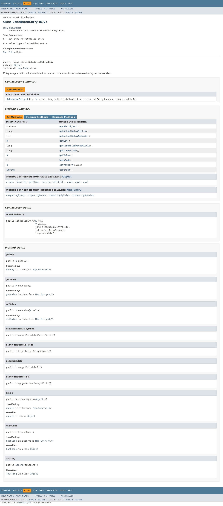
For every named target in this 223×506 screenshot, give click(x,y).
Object (18, 65)
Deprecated (52, 3)
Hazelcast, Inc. (25, 503)
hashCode (65, 160)
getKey (64, 141)
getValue (65, 155)
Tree (41, 3)
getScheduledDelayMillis (75, 145)
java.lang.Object (12, 28)
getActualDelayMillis (73, 131)
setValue (65, 165)
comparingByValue (59, 195)
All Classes (67, 9)
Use (35, 3)
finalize (20, 182)
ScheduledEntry (16, 99)
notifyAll (59, 182)
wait (70, 182)
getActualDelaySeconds (73, 136)
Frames (38, 9)
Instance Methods (37, 117)
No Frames (49, 9)
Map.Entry (9, 52)
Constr (32, 12)
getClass (34, 182)
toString (65, 170)
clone (9, 182)
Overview (6, 3)
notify (46, 182)
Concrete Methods (63, 117)
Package (17, 3)
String (11, 170)
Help (70, 3)
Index (63, 3)
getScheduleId (68, 150)
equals (64, 126)
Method (42, 12)
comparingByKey (15, 195)
